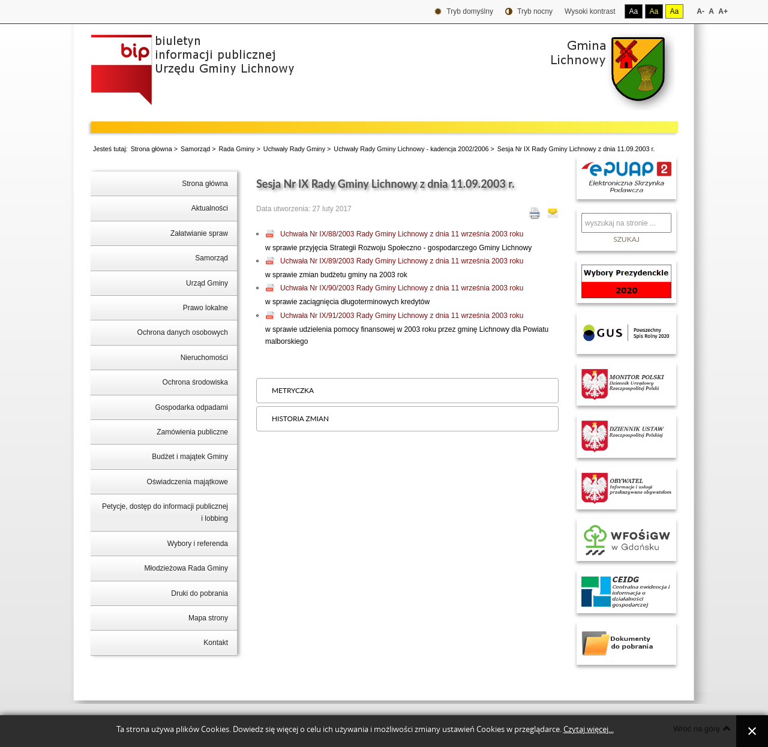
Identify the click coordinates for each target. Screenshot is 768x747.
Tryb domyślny (463, 11)
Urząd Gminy (207, 283)
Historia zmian (300, 418)
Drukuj (535, 213)
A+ (723, 11)
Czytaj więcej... (588, 729)
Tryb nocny (529, 11)
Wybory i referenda (197, 543)
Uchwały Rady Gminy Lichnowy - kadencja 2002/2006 (411, 148)
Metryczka (293, 390)
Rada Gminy (237, 148)
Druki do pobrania (199, 593)
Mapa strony (208, 618)
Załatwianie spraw (199, 233)
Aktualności (209, 208)
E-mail (553, 213)
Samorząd (195, 148)
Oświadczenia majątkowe (187, 482)
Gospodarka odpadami (191, 407)
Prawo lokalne (205, 308)
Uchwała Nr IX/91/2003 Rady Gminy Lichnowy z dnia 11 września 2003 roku (402, 315)
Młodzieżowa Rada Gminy (186, 568)
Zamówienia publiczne (192, 432)
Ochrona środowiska (195, 382)
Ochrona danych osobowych (182, 332)
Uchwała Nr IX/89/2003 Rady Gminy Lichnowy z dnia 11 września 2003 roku (402, 261)
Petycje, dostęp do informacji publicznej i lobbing (165, 512)
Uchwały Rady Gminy (294, 148)
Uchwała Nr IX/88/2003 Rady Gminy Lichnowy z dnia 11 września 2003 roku (402, 234)
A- (700, 11)
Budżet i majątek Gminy (190, 456)
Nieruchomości (204, 357)
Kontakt (215, 642)
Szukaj (626, 239)
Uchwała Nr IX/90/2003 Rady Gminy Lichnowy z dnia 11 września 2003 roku (402, 288)
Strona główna (151, 148)
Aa (633, 11)
